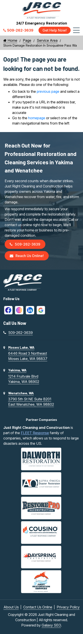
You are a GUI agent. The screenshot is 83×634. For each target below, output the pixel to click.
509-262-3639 (25, 244)
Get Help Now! (54, 30)
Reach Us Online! (27, 256)
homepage (36, 118)
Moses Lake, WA (21, 347)
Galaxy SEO (51, 625)
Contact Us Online (37, 607)
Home (10, 40)
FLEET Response (35, 433)
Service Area (47, 40)
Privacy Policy (68, 607)
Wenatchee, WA (21, 393)
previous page (48, 91)
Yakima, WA (17, 370)
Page (27, 40)
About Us (11, 607)
